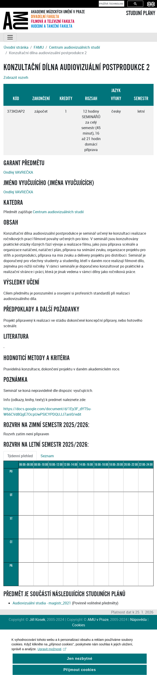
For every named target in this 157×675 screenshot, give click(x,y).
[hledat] (111, 3)
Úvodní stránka (16, 47)
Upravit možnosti (52, 652)
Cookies (78, 624)
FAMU (39, 47)
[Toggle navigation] (10, 37)
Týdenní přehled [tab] (20, 455)
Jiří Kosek (37, 619)
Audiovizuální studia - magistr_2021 (42, 603)
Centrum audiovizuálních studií (74, 47)
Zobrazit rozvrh (15, 77)
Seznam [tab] (47, 455)
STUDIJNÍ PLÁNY (140, 13)
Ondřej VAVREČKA (18, 172)
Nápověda (138, 619)
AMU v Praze (98, 619)
